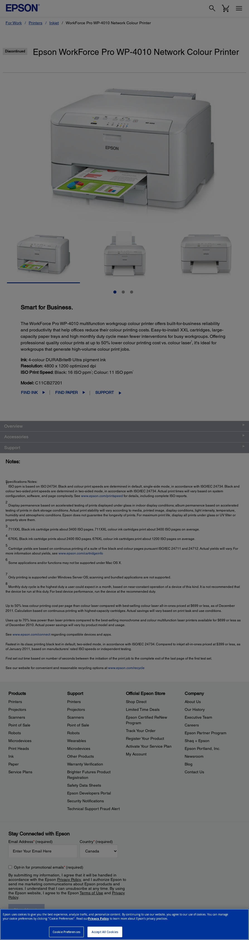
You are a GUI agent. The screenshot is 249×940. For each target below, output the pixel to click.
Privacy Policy (98, 918)
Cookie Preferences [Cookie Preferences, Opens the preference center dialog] (66, 932)
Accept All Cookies (105, 932)
